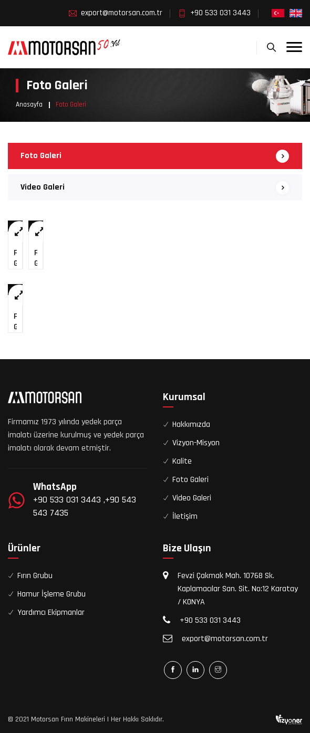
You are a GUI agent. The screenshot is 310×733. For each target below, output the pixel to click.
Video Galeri (42, 187)
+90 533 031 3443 (220, 13)
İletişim (185, 516)
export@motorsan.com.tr (121, 13)
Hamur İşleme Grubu (51, 594)
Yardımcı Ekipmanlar (51, 612)
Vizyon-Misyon (196, 442)
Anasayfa (29, 104)
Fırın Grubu (35, 575)
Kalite (182, 461)
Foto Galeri (40, 155)
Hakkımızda (191, 424)
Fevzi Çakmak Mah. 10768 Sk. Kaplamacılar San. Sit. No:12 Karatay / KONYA (238, 589)
